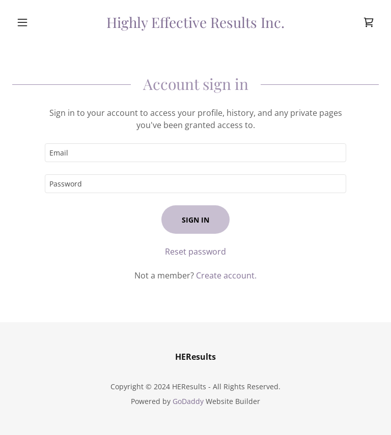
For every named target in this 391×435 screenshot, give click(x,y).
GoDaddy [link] (188, 401)
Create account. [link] (226, 275)
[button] (39, 22)
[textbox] (195, 152)
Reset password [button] (195, 251)
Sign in (195, 220)
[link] (195, 24)
